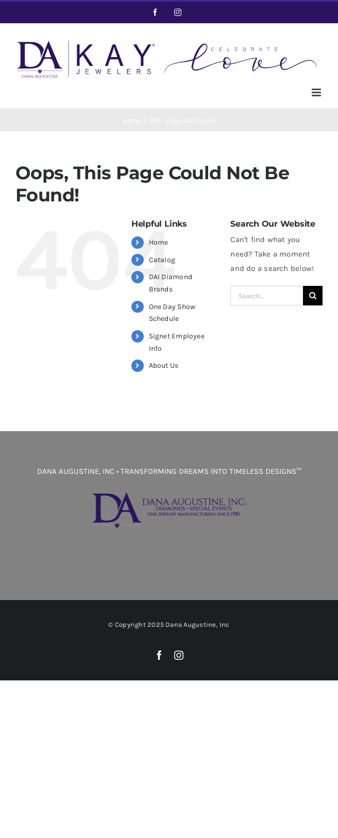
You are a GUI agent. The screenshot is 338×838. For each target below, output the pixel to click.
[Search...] (266, 295)
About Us (164, 365)
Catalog (162, 259)
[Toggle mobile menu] (317, 92)
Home (158, 242)
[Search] (313, 295)
